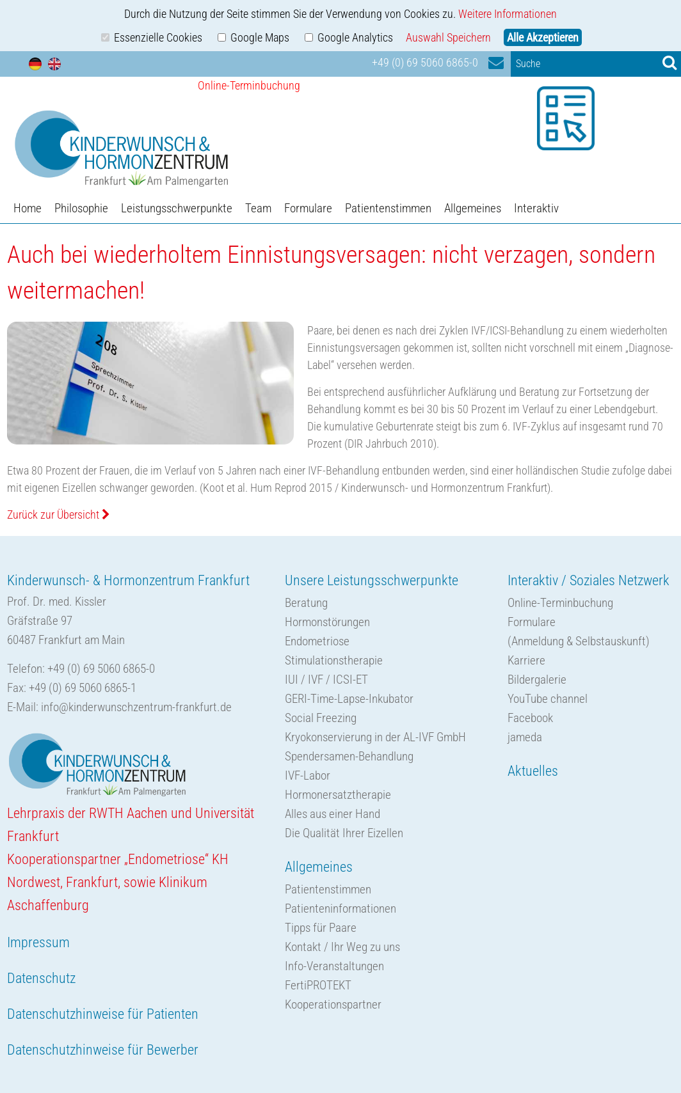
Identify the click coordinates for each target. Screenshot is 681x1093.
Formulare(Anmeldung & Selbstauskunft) (579, 632)
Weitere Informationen (507, 13)
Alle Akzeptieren (543, 37)
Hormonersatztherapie (338, 794)
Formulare (308, 208)
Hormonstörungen (327, 622)
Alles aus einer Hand (332, 813)
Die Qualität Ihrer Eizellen (344, 833)
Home (27, 208)
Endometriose (317, 641)
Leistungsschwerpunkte (176, 208)
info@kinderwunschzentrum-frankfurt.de (136, 707)
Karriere (526, 660)
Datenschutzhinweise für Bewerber (102, 1050)
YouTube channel (548, 698)
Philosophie (81, 208)
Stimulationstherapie (334, 660)
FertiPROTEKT (318, 985)
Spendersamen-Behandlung (349, 756)
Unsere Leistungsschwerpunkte (371, 580)
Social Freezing (321, 718)
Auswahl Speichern (448, 37)
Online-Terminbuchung (560, 602)
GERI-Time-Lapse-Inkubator (349, 698)
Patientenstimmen (388, 208)
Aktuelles (533, 771)
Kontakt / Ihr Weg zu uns (342, 947)
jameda (525, 737)
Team (258, 208)
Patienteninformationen (340, 908)
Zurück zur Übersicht (58, 514)
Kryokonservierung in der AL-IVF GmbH (375, 737)
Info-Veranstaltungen (334, 966)
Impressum (38, 942)
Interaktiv (536, 208)
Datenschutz (41, 978)
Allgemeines (472, 208)
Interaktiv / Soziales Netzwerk (588, 580)
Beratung (306, 602)
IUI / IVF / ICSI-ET (326, 679)
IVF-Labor (307, 775)
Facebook (530, 718)
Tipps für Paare (321, 927)
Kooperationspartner (333, 1004)
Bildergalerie (537, 679)
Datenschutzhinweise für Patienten (102, 1014)
